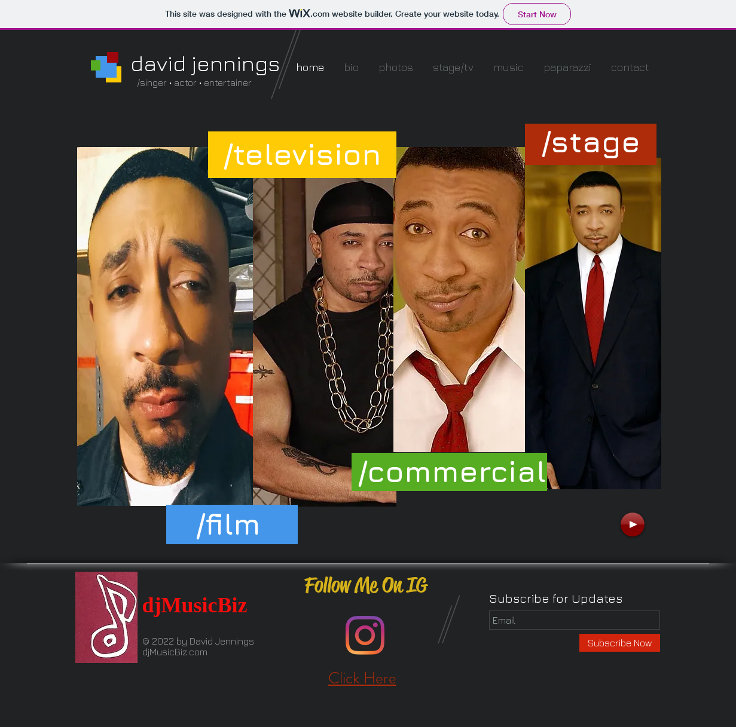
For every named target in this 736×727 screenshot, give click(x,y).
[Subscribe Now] (619, 643)
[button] (591, 141)
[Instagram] (365, 635)
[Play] (633, 524)
